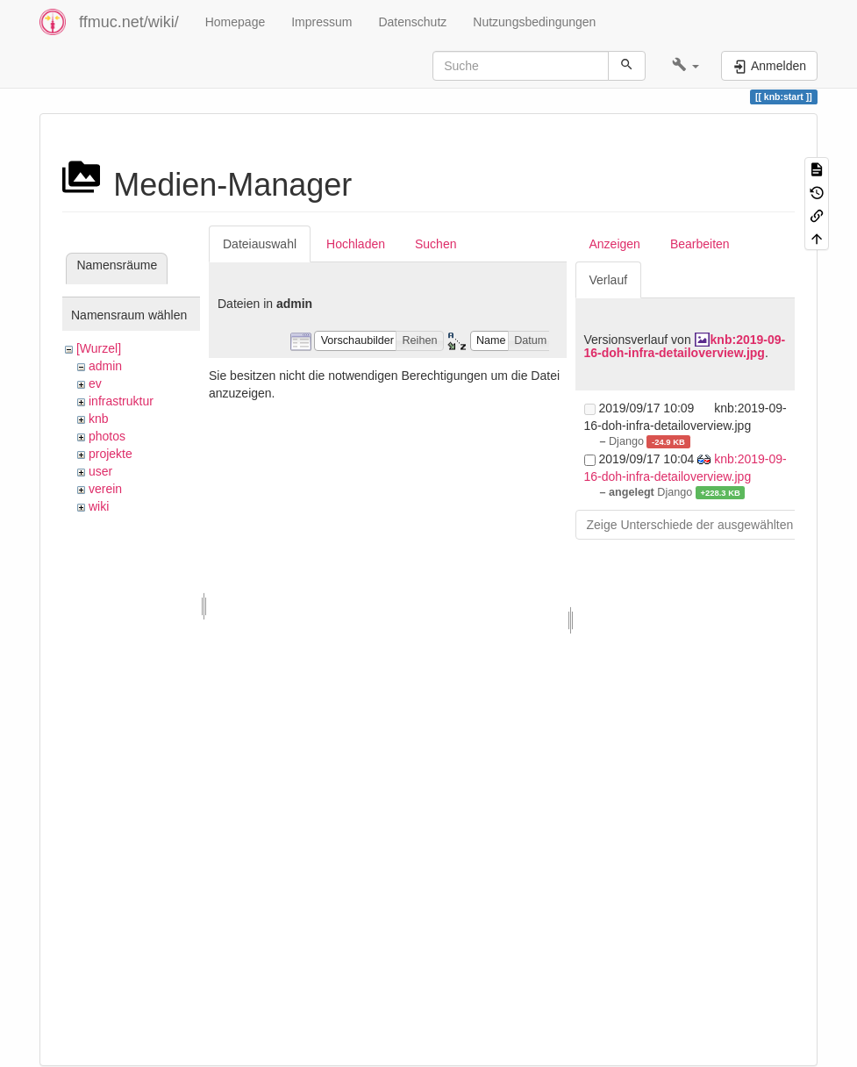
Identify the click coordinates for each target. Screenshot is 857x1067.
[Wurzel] (98, 348)
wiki (99, 506)
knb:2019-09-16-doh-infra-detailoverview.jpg (685, 346)
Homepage (235, 22)
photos (107, 436)
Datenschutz (412, 22)
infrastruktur (121, 401)
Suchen (435, 244)
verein (105, 489)
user (100, 471)
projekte (110, 454)
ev (95, 383)
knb (99, 419)
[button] (685, 66)
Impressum (321, 22)
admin (105, 366)
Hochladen (355, 244)
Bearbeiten (700, 244)
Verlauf (608, 280)
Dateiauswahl (259, 244)
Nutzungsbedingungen (534, 22)
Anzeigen (614, 244)
